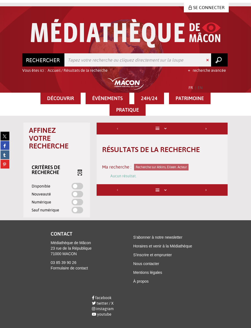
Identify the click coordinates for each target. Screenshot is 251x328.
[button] (60, 98)
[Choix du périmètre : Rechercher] (43, 60)
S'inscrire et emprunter (152, 255)
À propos (141, 281)
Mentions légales (147, 272)
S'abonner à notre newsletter (157, 237)
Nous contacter (146, 263)
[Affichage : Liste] (162, 128)
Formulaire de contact (69, 268)
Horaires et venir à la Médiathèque (162, 246)
